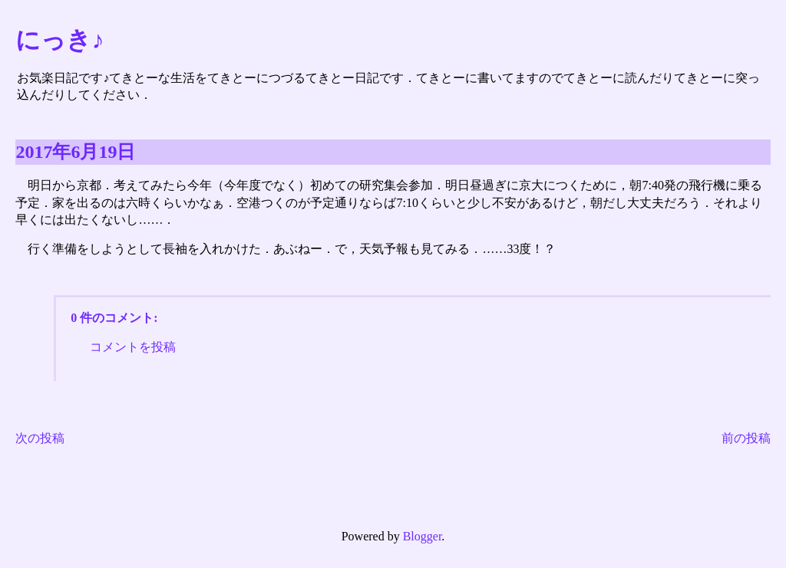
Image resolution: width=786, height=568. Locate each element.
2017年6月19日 (75, 152)
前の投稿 (746, 438)
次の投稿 (39, 438)
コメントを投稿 (133, 346)
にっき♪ (59, 40)
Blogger (422, 536)
